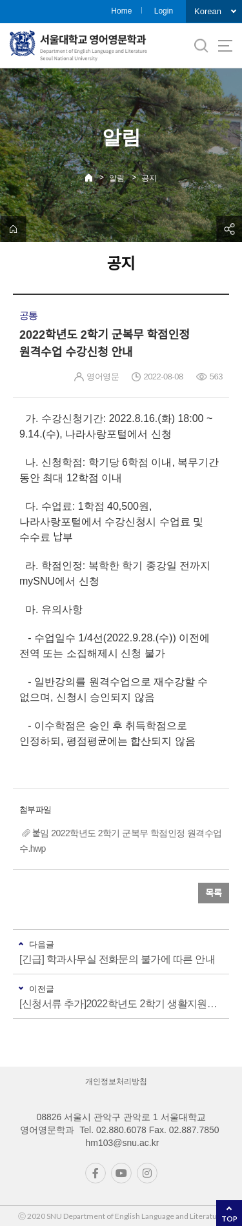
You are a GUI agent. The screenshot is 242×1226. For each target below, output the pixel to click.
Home (121, 10)
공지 (149, 178)
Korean (207, 11)
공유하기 (229, 229)
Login (163, 10)
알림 (117, 178)
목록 (213, 893)
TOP (229, 1218)
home (13, 229)
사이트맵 (225, 46)
